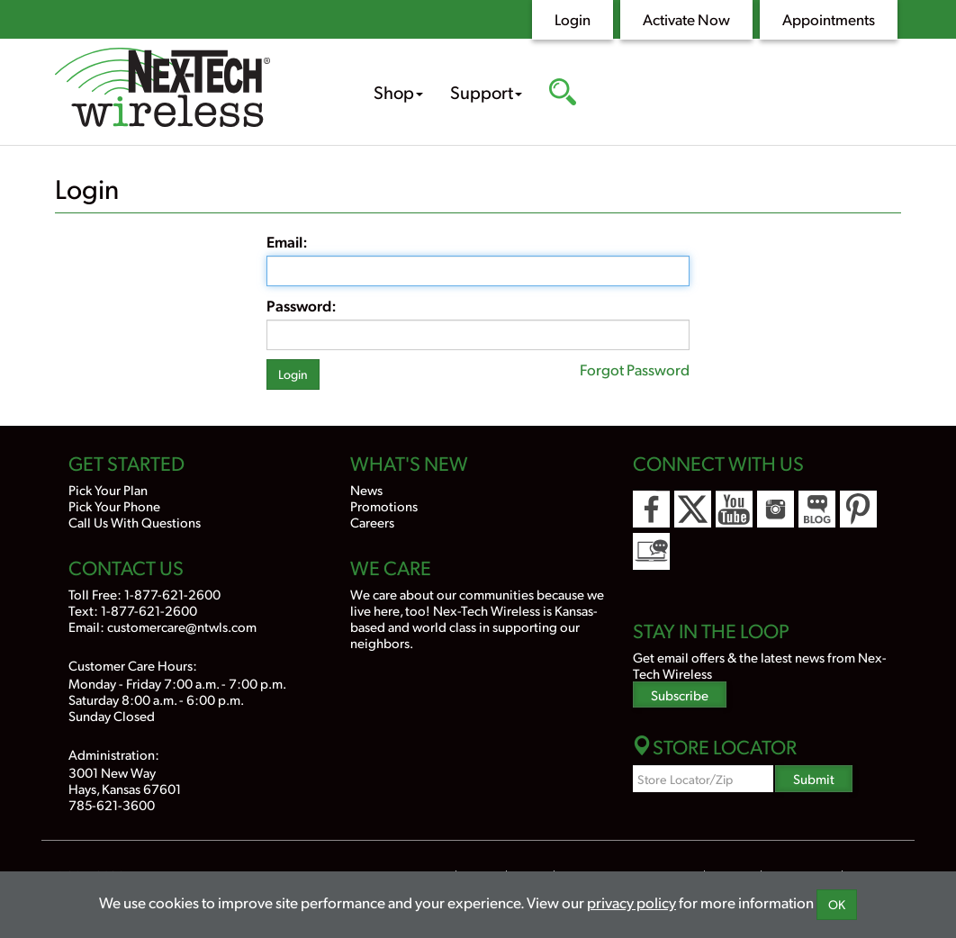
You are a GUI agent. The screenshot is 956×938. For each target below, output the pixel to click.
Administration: (113, 753)
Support (486, 92)
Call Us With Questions (134, 521)
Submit (813, 778)
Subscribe (679, 694)
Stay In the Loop (711, 630)
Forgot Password (635, 369)
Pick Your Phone (114, 505)
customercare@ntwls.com (182, 626)
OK (836, 904)
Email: (287, 241)
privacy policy (631, 902)
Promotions (384, 505)
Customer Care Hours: (132, 664)
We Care (390, 567)
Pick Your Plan (108, 489)
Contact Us (126, 567)
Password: (301, 305)
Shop (398, 92)
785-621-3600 (111, 804)
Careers (372, 521)
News (366, 489)
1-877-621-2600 (172, 593)
